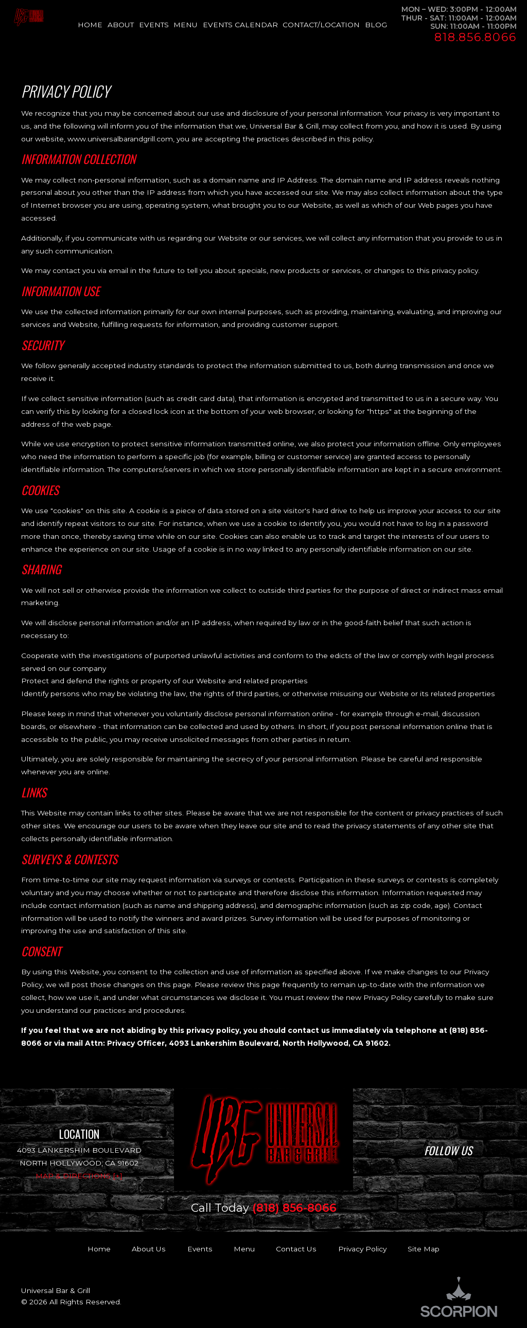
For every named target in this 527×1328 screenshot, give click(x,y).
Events (200, 1249)
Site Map (424, 1249)
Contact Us (296, 1249)
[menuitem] (93, 25)
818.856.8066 (475, 37)
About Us (149, 1249)
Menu (244, 1249)
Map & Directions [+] (79, 1176)
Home (99, 1249)
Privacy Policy (362, 1249)
